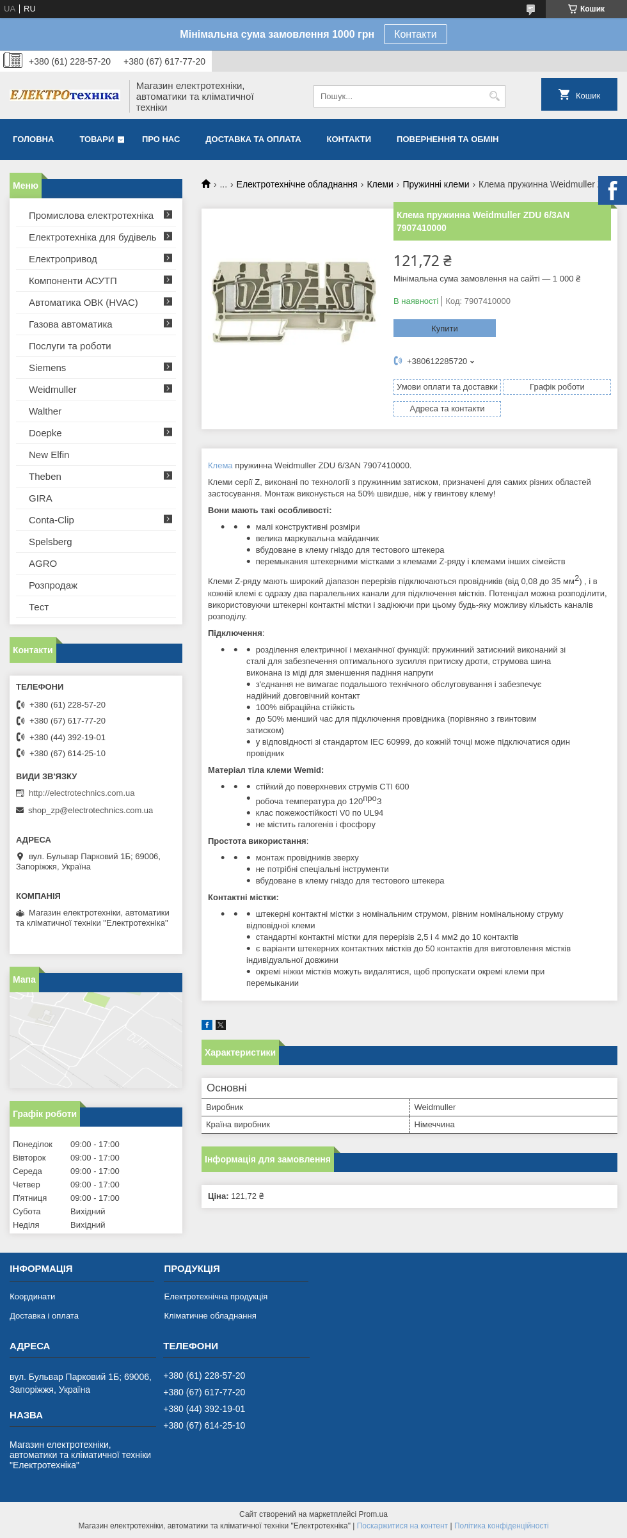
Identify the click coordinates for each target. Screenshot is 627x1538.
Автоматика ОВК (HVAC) (83, 302)
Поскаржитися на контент (402, 1525)
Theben (45, 476)
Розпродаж (53, 585)
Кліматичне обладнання (210, 1315)
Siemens (47, 367)
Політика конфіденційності (501, 1525)
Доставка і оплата (44, 1315)
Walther (45, 411)
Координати (32, 1296)
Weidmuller (53, 389)
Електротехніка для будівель (93, 237)
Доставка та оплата (253, 139)
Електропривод (63, 258)
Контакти (415, 34)
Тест (39, 606)
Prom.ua (373, 1514)
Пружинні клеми (435, 184)
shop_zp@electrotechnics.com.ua (90, 810)
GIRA (40, 498)
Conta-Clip (51, 519)
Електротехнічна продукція (215, 1296)
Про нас (161, 139)
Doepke (45, 432)
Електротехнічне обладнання (297, 184)
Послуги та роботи (70, 345)
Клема (220, 465)
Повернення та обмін (447, 139)
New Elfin (49, 454)
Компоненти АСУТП (73, 280)
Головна (33, 139)
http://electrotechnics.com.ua (81, 793)
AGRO (43, 563)
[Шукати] (494, 96)
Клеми (380, 184)
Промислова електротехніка (91, 215)
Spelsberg (50, 541)
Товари (96, 139)
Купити (444, 328)
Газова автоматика (71, 324)
